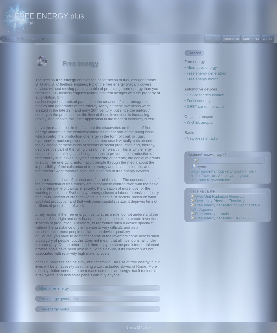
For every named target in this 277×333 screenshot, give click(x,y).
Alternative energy (53, 288)
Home (8, 38)
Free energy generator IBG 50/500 (224, 218)
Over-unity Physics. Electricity (220, 201)
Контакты (251, 38)
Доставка (231, 38)
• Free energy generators (205, 73)
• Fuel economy (197, 101)
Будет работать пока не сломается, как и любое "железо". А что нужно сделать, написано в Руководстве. (223, 175)
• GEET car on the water (204, 106)
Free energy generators (58, 299)
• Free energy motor (201, 79)
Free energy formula (212, 214)
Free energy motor (53, 309)
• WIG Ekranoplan (199, 122)
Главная (213, 38)
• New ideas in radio (201, 138)
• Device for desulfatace (204, 95)
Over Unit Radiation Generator (220, 196)
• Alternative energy (200, 67)
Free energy (31, 38)
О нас (267, 38)
